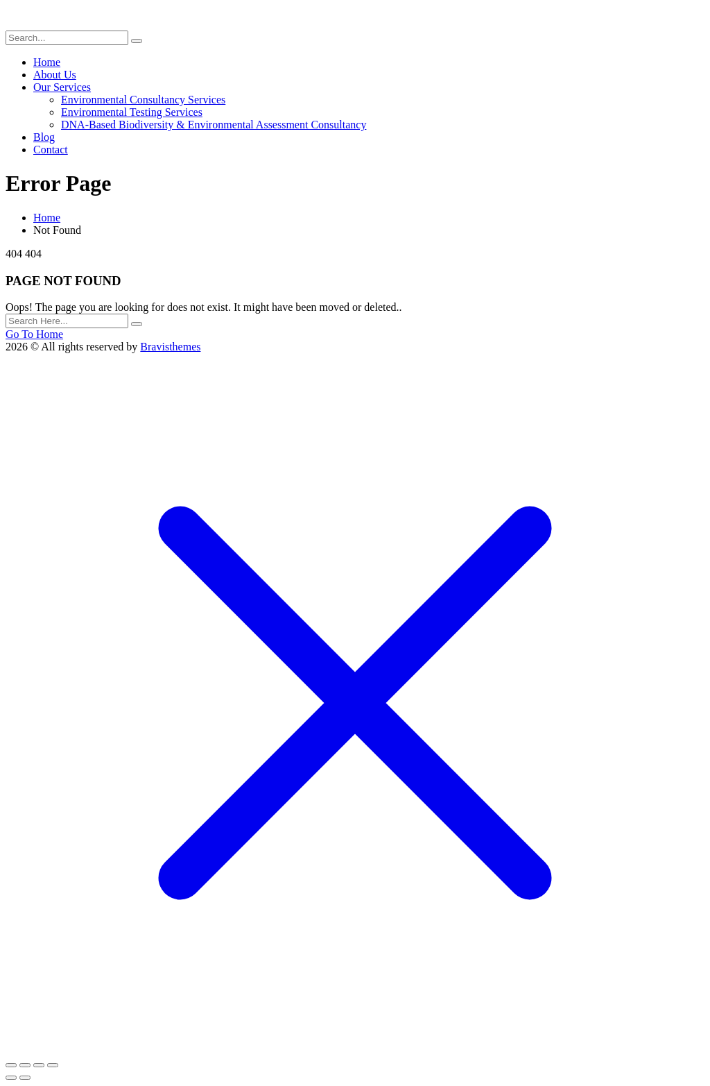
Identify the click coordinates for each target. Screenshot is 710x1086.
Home (46, 217)
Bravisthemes (170, 347)
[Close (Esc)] (52, 1065)
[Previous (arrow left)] (11, 1078)
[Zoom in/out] (11, 1065)
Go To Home (34, 334)
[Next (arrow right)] (25, 1078)
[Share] (38, 1065)
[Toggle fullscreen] (25, 1065)
